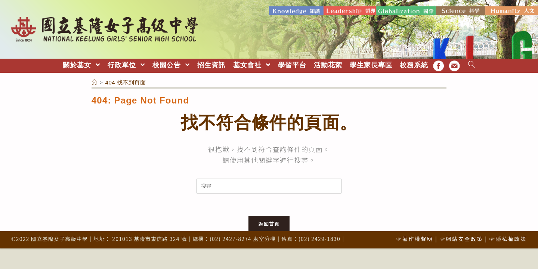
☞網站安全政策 (461, 238)
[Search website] (471, 65)
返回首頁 (268, 223)
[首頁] (95, 82)
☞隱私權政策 (508, 238)
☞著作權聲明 (414, 238)
